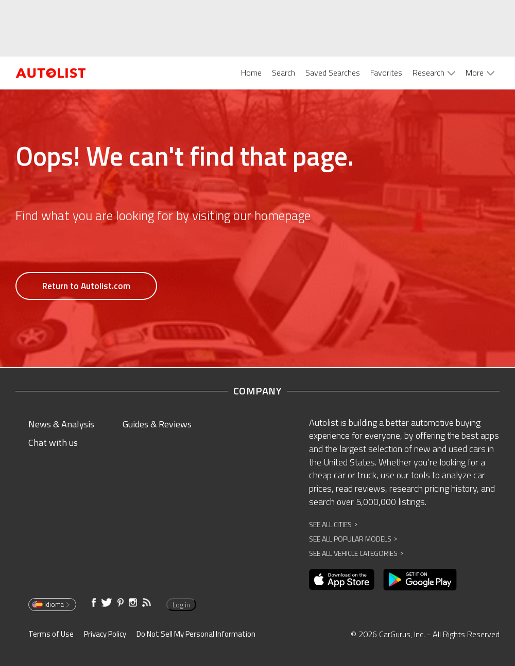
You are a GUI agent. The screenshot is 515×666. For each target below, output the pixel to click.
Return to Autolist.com (86, 286)
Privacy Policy (105, 634)
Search (283, 72)
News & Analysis (61, 424)
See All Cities (333, 524)
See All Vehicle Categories (356, 553)
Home (251, 72)
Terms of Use (51, 634)
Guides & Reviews (157, 424)
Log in (181, 605)
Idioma (51, 604)
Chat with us (53, 442)
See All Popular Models (353, 538)
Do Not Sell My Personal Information (195, 634)
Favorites (386, 72)
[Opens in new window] (341, 579)
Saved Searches (332, 72)
